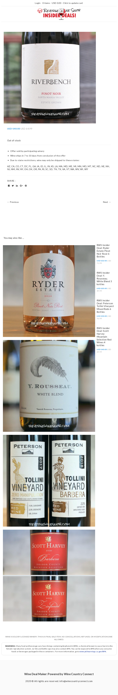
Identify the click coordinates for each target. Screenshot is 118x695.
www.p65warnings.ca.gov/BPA (93, 651)
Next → (107, 202)
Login (37, 3)
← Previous (13, 202)
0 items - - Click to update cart (62, 3)
